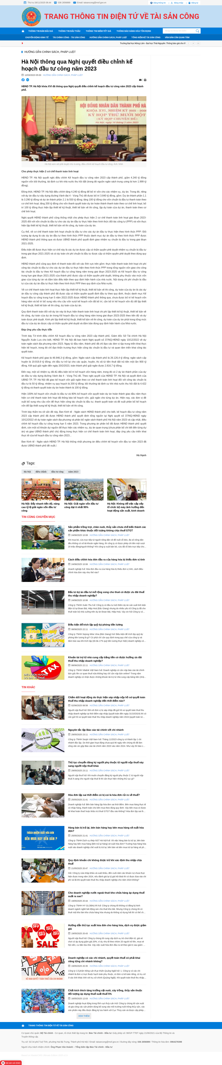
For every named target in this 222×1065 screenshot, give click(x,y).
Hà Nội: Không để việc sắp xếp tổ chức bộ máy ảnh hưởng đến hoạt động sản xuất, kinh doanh (126, 507)
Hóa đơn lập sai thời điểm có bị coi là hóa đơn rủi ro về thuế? (104, 795)
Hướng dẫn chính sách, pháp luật (108, 37)
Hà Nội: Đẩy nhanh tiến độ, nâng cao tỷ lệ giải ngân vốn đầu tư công (41, 507)
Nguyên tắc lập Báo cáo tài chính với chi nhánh (96, 729)
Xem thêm (84, 1016)
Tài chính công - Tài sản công (69, 37)
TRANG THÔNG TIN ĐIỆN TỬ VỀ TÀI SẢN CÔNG (50, 1025)
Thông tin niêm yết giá (98, 31)
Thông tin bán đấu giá (40, 31)
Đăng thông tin (160, 3)
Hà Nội (27, 471)
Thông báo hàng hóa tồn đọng (134, 31)
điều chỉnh (41, 471)
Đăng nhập (178, 3)
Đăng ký (195, 3)
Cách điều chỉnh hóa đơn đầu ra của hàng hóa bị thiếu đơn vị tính (106, 559)
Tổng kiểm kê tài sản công (145, 37)
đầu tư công (57, 471)
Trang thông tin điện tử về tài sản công (121, 16)
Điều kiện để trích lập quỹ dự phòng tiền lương (95, 624)
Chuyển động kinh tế (36, 37)
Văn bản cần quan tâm (177, 37)
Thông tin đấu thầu (69, 31)
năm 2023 (73, 471)
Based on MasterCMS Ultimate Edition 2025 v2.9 (45, 1055)
